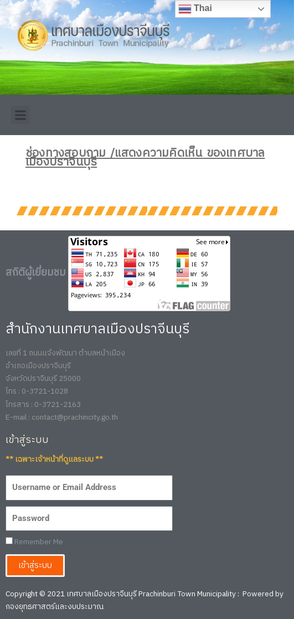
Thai (195, 9)
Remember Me (34, 542)
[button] (20, 115)
